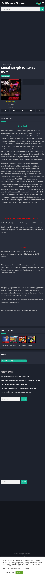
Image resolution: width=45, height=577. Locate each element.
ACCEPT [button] (19, 572)
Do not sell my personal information (16, 568)
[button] (42, 9)
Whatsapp (40, 110)
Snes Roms (9, 64)
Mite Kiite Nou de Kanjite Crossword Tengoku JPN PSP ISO (20, 380)
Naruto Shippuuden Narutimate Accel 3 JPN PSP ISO (18, 388)
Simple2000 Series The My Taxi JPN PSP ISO (15, 376)
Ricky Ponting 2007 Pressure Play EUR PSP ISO (16, 392)
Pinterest (22, 110)
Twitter (14, 110)
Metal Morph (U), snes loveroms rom (14, 361)
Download (22, 126)
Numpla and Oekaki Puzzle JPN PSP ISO (14, 384)
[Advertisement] (22, 36)
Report (11, 107)
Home (3, 64)
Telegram (31, 110)
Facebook (5, 110)
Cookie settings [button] (8, 572)
